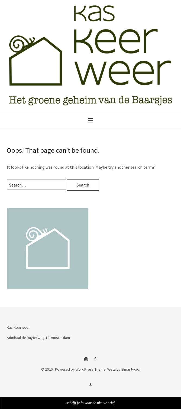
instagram (86, 361)
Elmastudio (130, 369)
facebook (95, 361)
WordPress (85, 369)
